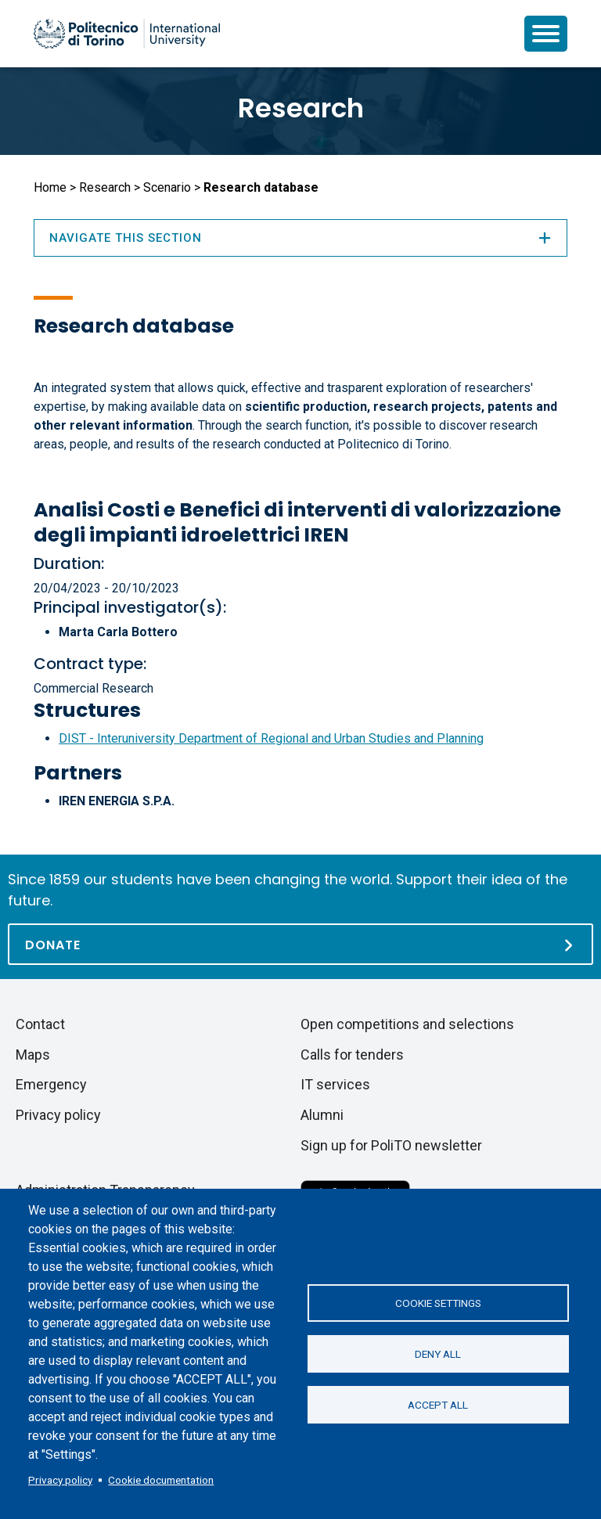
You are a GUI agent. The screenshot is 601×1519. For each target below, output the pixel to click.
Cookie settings (438, 1303)
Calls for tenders (352, 1054)
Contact (40, 1024)
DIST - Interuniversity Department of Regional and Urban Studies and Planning (271, 738)
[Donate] (300, 944)
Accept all (438, 1404)
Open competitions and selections (407, 1024)
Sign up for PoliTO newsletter (391, 1145)
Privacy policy (60, 1480)
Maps (33, 1054)
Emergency (51, 1084)
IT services (335, 1084)
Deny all (438, 1354)
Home (50, 187)
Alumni (322, 1115)
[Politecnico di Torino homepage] (127, 34)
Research (301, 108)
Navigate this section (300, 238)
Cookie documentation (161, 1480)
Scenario (167, 187)
